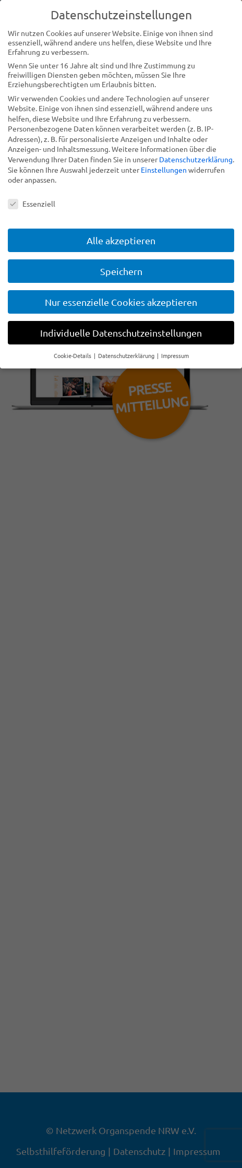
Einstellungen (164, 169)
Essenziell (31, 203)
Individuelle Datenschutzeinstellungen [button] (121, 332)
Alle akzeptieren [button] (121, 240)
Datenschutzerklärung (196, 159)
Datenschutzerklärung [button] (127, 355)
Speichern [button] (121, 271)
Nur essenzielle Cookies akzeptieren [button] (121, 301)
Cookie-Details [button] (73, 355)
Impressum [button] (175, 355)
